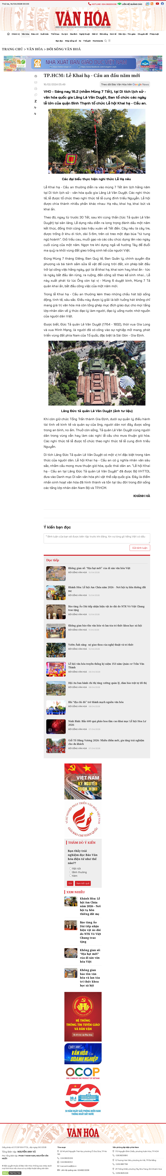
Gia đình (73, 34)
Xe (80, 41)
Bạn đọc (59, 41)
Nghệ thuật (84, 34)
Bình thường (78, 872)
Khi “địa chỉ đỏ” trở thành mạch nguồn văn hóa (95, 702)
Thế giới (87, 41)
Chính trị (16, 34)
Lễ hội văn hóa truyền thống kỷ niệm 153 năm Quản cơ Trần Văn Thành (106, 665)
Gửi (70, 883)
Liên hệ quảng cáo (130, 4)
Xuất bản (44, 34)
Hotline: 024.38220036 (102, 4)
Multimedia (98, 41)
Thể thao (55, 34)
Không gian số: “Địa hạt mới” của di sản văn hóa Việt (99, 568)
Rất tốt (75, 868)
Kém (73, 875)
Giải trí (95, 34)
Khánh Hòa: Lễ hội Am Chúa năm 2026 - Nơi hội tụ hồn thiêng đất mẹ (107, 589)
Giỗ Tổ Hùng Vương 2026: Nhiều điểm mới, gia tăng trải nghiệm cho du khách (106, 742)
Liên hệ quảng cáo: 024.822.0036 (73, 1170)
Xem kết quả (82, 883)
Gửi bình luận (139, 547)
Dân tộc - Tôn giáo (127, 34)
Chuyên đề (143, 34)
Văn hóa (25, 34)
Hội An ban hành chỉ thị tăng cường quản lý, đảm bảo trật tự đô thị (107, 683)
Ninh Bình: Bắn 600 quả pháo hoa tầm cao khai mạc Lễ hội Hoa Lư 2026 (107, 723)
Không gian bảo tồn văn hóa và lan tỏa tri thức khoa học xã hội (105, 625)
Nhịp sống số (71, 41)
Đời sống (104, 34)
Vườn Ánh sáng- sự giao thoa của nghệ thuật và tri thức (100, 644)
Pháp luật (154, 34)
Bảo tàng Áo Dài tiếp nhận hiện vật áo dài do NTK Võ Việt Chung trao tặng (106, 608)
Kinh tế (113, 34)
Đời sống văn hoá (77, 572)
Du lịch (64, 34)
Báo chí (34, 34)
